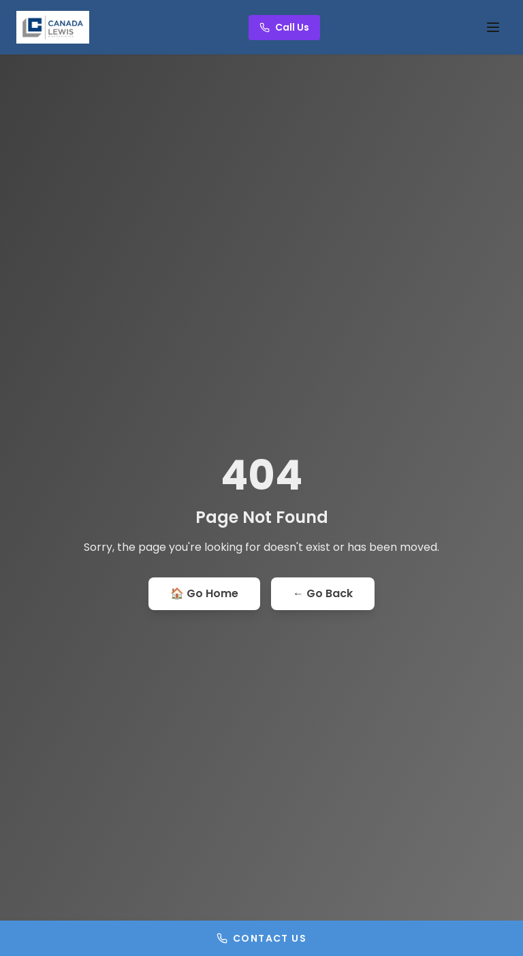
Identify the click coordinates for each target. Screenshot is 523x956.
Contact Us (261, 938)
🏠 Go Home (204, 593)
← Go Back (323, 593)
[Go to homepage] (52, 27)
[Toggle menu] (493, 27)
